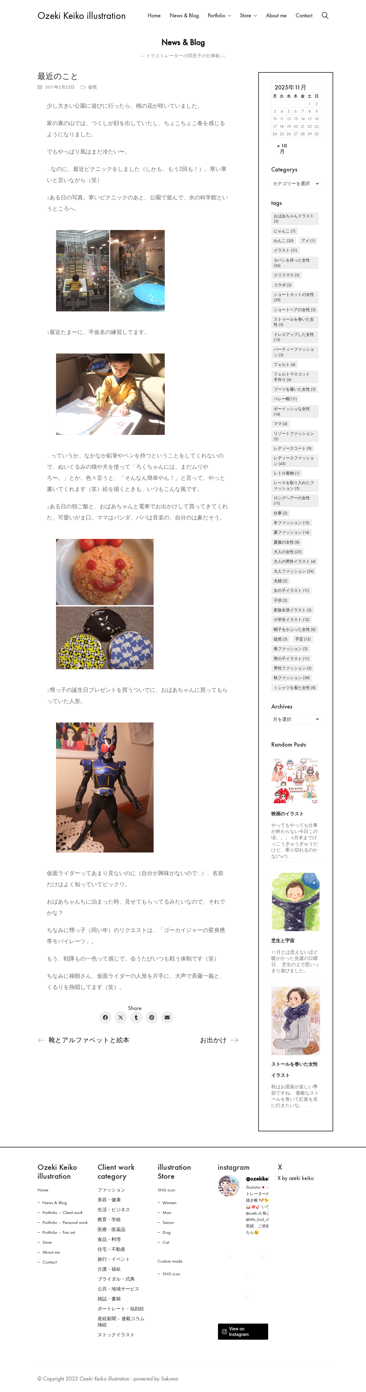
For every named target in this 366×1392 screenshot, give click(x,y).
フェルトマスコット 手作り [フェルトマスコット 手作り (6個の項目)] (294, 377)
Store (47, 1242)
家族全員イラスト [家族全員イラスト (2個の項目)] (293, 610)
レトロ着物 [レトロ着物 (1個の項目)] (286, 473)
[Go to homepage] (81, 16)
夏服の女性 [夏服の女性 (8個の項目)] (286, 542)
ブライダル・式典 (116, 1279)
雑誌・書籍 (109, 1299)
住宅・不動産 (111, 1249)
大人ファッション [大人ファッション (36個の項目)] (294, 571)
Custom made (170, 1261)
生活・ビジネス (114, 1209)
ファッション (111, 1190)
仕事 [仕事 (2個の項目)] (280, 513)
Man (167, 1212)
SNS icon (166, 1190)
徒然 (92, 87)
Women (169, 1202)
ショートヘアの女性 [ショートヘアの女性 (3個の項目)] (295, 309)
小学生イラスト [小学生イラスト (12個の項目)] (291, 619)
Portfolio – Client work (62, 1212)
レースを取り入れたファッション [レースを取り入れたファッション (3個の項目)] (294, 485)
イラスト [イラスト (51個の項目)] (285, 250)
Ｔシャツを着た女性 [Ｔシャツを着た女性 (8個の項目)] (295, 687)
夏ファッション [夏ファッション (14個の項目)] (291, 532)
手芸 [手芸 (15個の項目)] (303, 639)
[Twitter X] (121, 1017)
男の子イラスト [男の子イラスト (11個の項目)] (291, 658)
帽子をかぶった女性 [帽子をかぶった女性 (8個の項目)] (295, 629)
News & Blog (54, 1202)
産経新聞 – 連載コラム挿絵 (121, 1322)
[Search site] (325, 16)
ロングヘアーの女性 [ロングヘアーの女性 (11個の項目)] (292, 500)
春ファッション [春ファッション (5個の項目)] (290, 648)
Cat (166, 1242)
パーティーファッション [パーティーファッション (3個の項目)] (294, 352)
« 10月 (282, 148)
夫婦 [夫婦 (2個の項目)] (280, 581)
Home (42, 1190)
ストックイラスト (116, 1335)
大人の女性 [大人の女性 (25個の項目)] (288, 551)
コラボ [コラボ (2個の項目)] (282, 285)
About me (51, 1252)
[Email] (167, 1017)
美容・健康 (109, 1200)
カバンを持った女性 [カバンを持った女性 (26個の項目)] (292, 263)
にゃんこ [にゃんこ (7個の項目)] (284, 231)
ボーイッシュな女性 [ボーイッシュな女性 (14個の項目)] (292, 411)
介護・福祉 (109, 1269)
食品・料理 (109, 1239)
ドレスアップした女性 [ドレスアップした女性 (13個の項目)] (294, 337)
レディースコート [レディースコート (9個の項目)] (293, 448)
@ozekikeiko (260, 1178)
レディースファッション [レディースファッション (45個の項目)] (294, 461)
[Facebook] (105, 1017)
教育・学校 (109, 1219)
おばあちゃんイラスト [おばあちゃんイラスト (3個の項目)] (294, 218)
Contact (49, 1262)
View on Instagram (235, 1331)
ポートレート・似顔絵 (121, 1309)
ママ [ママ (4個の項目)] (280, 423)
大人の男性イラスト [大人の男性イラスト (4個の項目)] (295, 561)
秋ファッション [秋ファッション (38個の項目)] (292, 677)
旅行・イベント (114, 1259)
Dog (167, 1232)
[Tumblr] (136, 1017)
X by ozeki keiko (296, 1178)
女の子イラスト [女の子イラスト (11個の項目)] (291, 590)
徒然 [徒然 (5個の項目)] (280, 639)
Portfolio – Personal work (65, 1222)
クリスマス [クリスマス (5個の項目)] (286, 275)
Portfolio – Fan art (58, 1232)
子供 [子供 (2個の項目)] (280, 600)
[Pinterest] (152, 1017)
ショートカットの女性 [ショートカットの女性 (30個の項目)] (294, 297)
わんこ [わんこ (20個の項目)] (284, 240)
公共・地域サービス (118, 1289)
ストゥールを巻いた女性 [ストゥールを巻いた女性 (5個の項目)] (294, 322)
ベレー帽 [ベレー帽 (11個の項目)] (285, 399)
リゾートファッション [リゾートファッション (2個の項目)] (294, 436)
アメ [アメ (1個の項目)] (308, 240)
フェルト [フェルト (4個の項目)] (284, 364)
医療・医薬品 (111, 1229)
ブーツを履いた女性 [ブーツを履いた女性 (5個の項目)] (295, 389)
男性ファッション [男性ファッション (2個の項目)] (293, 668)
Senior (168, 1222)
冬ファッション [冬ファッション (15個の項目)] (291, 522)
